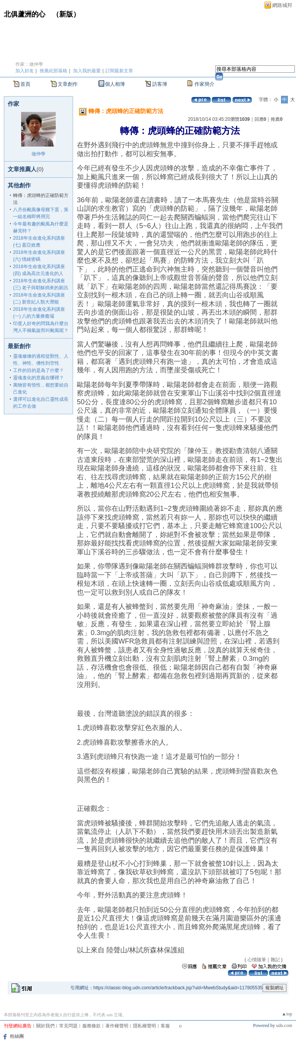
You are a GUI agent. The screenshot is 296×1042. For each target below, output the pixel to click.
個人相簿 (115, 84)
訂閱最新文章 (119, 70)
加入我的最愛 (87, 70)
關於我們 (45, 1026)
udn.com (284, 1025)
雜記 (275, 959)
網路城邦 (282, 5)
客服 (165, 1026)
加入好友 (24, 70)
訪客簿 (159, 84)
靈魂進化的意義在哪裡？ (38, 377)
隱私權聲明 (144, 1026)
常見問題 (68, 1026)
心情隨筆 (257, 959)
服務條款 (91, 1026)
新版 (66, 14)
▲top (287, 1014)
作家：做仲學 (29, 64)
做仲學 (38, 154)
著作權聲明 (116, 1026)
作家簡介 (205, 84)
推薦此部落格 (53, 70)
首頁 (25, 84)
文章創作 (68, 84)
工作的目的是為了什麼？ (38, 370)
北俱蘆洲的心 (24, 14)
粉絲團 (17, 1036)
